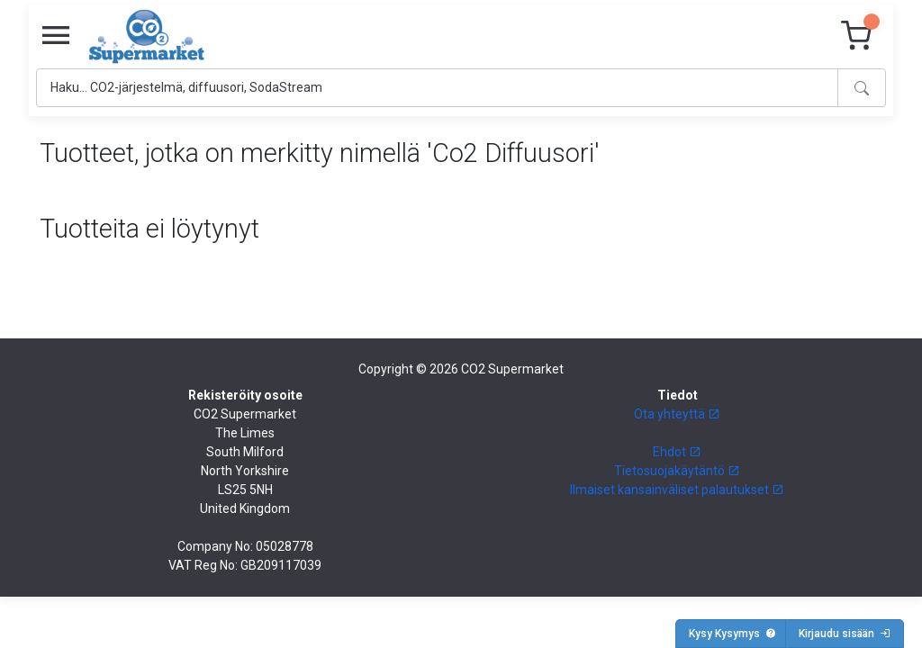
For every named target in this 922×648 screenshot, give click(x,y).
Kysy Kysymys (732, 633)
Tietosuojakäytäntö (677, 471)
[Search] (437, 87)
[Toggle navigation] (56, 36)
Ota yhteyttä (677, 414)
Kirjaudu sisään (844, 633)
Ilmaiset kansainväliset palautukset (677, 489)
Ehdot (677, 452)
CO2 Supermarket (512, 369)
